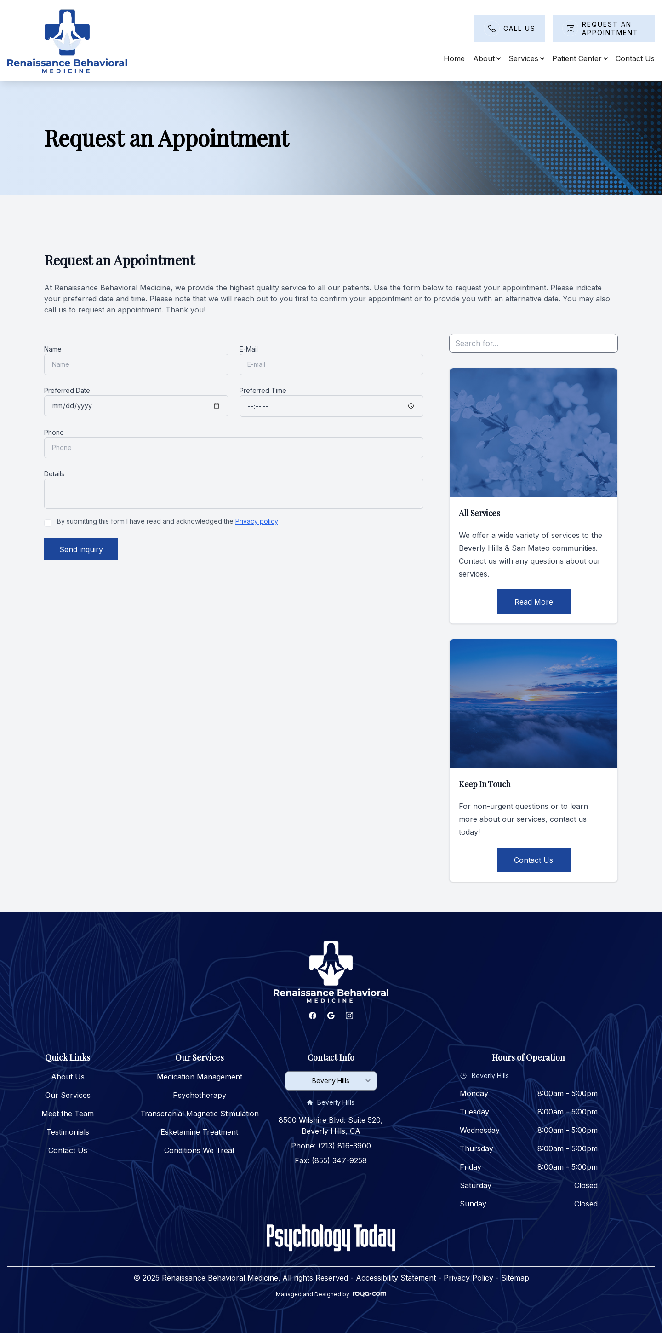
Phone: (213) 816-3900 (331, 1145)
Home (454, 58)
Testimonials (67, 1132)
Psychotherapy (199, 1095)
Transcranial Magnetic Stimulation (199, 1113)
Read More (533, 601)
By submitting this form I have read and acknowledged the (167, 521)
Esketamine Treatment (199, 1132)
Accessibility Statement (396, 1277)
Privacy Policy (468, 1277)
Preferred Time (263, 390)
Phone (54, 432)
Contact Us (635, 58)
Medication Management (199, 1076)
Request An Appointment (610, 28)
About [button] (486, 58)
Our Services (68, 1095)
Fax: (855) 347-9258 (331, 1160)
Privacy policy (256, 521)
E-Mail (249, 349)
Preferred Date (67, 390)
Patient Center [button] (579, 58)
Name (53, 349)
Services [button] (526, 58)
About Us (68, 1076)
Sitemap (515, 1277)
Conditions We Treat (199, 1150)
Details (54, 474)
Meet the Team (67, 1113)
